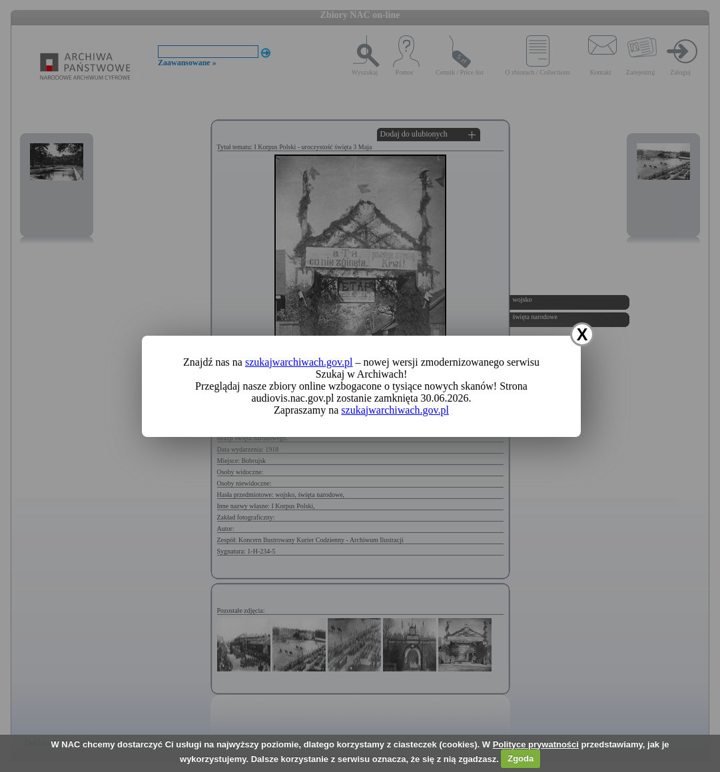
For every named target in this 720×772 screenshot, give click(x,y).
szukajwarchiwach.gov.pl (299, 362)
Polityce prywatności (536, 744)
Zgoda (521, 758)
